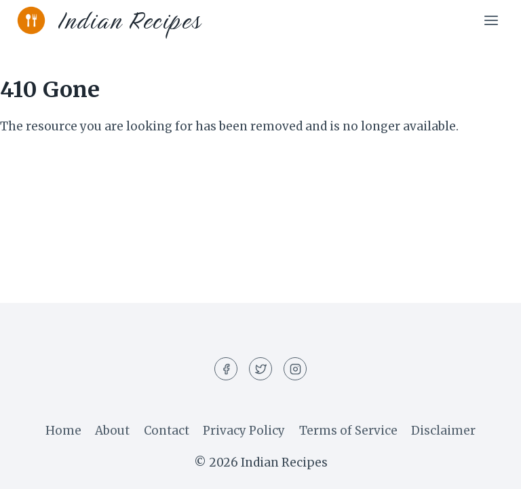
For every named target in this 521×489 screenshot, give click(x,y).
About (112, 430)
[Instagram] (295, 368)
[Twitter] (260, 368)
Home (63, 430)
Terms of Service (348, 430)
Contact (166, 430)
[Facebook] (225, 368)
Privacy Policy (244, 430)
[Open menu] (491, 20)
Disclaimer (443, 430)
